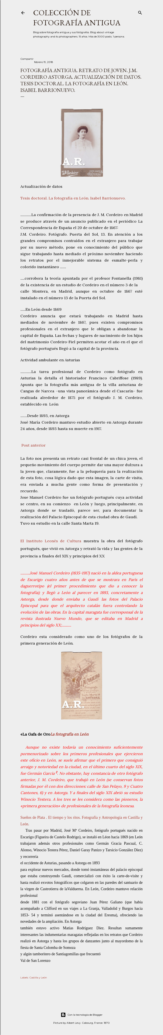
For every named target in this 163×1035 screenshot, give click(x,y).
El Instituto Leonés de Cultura (50, 540)
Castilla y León (38, 977)
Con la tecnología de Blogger (82, 1014)
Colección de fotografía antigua (77, 18)
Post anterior (33, 445)
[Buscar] (140, 12)
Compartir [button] (27, 58)
